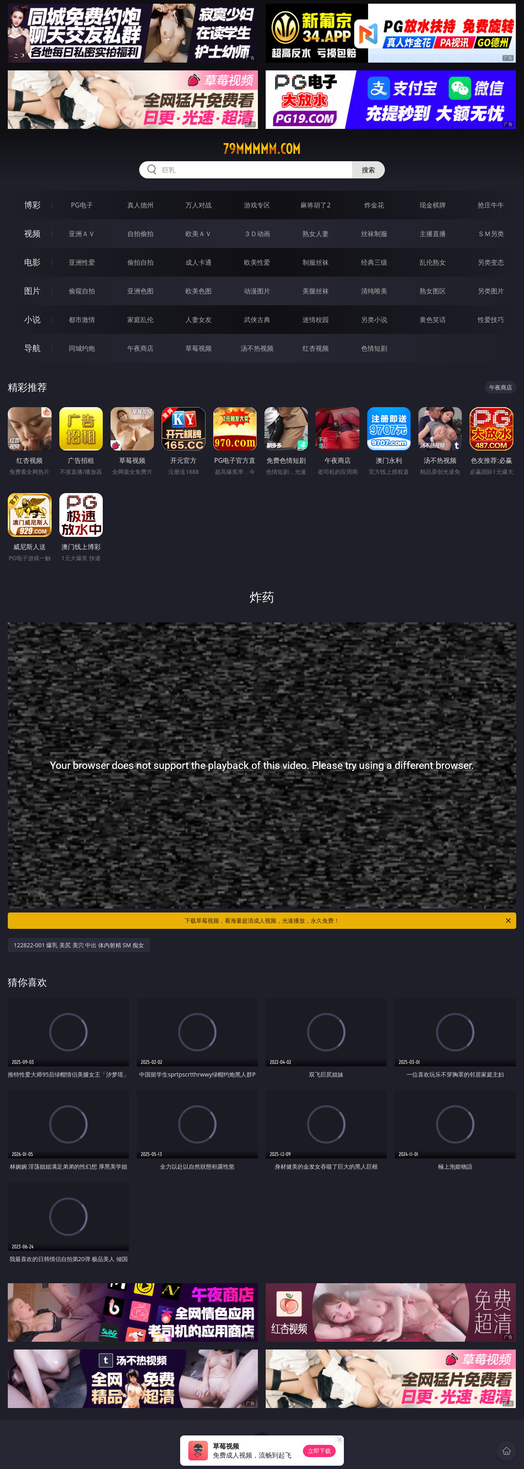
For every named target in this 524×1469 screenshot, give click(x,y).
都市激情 (82, 319)
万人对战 (198, 205)
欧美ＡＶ (198, 233)
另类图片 (491, 290)
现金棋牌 (433, 205)
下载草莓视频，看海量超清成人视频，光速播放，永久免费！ (348, 921)
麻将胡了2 (315, 205)
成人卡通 (198, 262)
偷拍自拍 (140, 262)
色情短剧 (374, 348)
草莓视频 (198, 348)
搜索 (368, 169)
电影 (32, 262)
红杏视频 (316, 348)
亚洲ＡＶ (82, 233)
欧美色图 (198, 290)
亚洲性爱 (82, 262)
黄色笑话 (433, 319)
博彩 (32, 204)
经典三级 (374, 262)
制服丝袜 (316, 262)
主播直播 (433, 233)
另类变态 (491, 262)
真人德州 (140, 205)
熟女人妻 (316, 233)
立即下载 (319, 1451)
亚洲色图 (140, 290)
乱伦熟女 (433, 262)
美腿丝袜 (316, 290)
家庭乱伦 (140, 319)
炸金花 (374, 205)
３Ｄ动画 (257, 233)
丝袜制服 (374, 233)
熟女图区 (433, 290)
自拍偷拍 (140, 233)
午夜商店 (140, 348)
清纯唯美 (374, 290)
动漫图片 (257, 290)
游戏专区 (257, 205)
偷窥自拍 (82, 290)
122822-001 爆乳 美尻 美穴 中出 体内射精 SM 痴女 (79, 945)
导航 (32, 348)
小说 (32, 319)
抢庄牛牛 (491, 205)
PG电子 (82, 205)
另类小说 (374, 319)
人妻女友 (198, 319)
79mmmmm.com (261, 149)
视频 (32, 233)
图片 (32, 290)
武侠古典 (257, 319)
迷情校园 (316, 319)
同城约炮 (82, 348)
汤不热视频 (257, 348)
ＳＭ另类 (491, 233)
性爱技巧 (491, 319)
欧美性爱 (257, 262)
